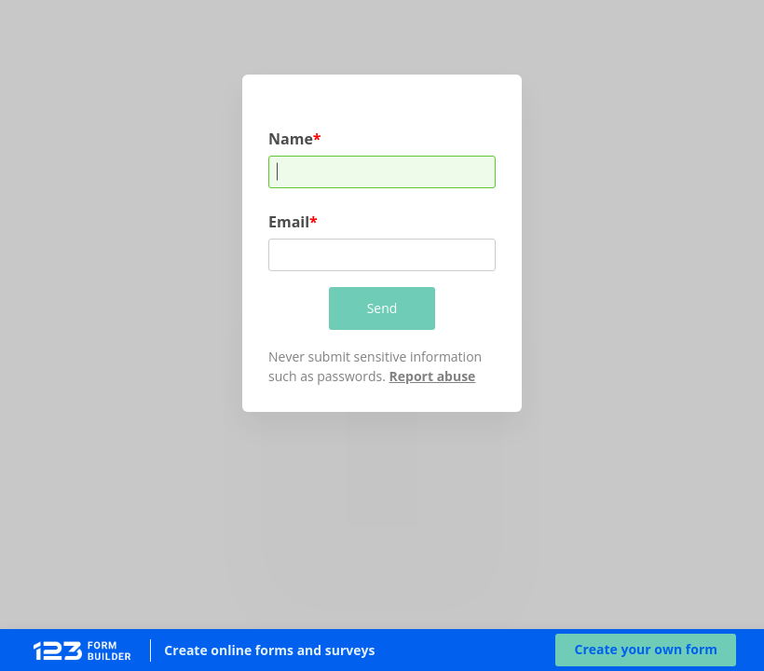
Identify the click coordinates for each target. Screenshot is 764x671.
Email (288, 221)
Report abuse (432, 376)
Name (290, 138)
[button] (645, 650)
